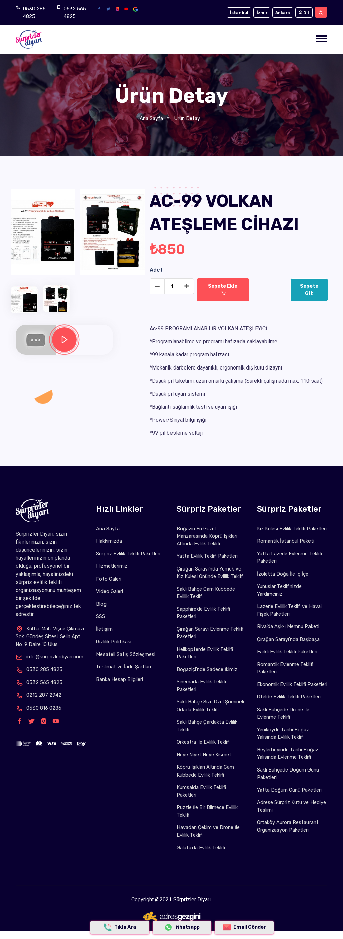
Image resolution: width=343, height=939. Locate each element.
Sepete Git (310, 290)
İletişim (104, 629)
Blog (101, 604)
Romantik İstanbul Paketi (286, 541)
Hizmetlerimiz (111, 566)
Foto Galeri (108, 579)
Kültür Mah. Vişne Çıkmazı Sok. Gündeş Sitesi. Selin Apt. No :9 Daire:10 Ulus (50, 636)
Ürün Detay (187, 118)
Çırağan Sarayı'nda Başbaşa (288, 639)
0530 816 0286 (38, 708)
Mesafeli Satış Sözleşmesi (125, 654)
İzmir (258, 12)
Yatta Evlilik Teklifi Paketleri (207, 556)
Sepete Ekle (223, 289)
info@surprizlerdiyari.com (50, 657)
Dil (302, 12)
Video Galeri (109, 591)
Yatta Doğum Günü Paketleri (289, 797)
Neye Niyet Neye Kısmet (204, 755)
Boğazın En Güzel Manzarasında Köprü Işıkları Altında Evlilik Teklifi (207, 536)
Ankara (280, 12)
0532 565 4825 (75, 12)
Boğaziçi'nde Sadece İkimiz (207, 669)
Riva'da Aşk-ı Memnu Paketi (288, 626)
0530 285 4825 (34, 12)
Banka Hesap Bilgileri (119, 679)
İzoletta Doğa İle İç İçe (282, 574)
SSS (100, 616)
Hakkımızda (109, 541)
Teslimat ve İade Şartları (123, 667)
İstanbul (235, 12)
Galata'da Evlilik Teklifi (201, 848)
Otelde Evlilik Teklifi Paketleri (289, 704)
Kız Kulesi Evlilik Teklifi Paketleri (292, 529)
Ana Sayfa (151, 118)
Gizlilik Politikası (113, 642)
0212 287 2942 (38, 695)
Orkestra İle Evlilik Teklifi (203, 742)
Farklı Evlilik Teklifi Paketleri (287, 652)
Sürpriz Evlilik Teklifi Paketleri (128, 554)
